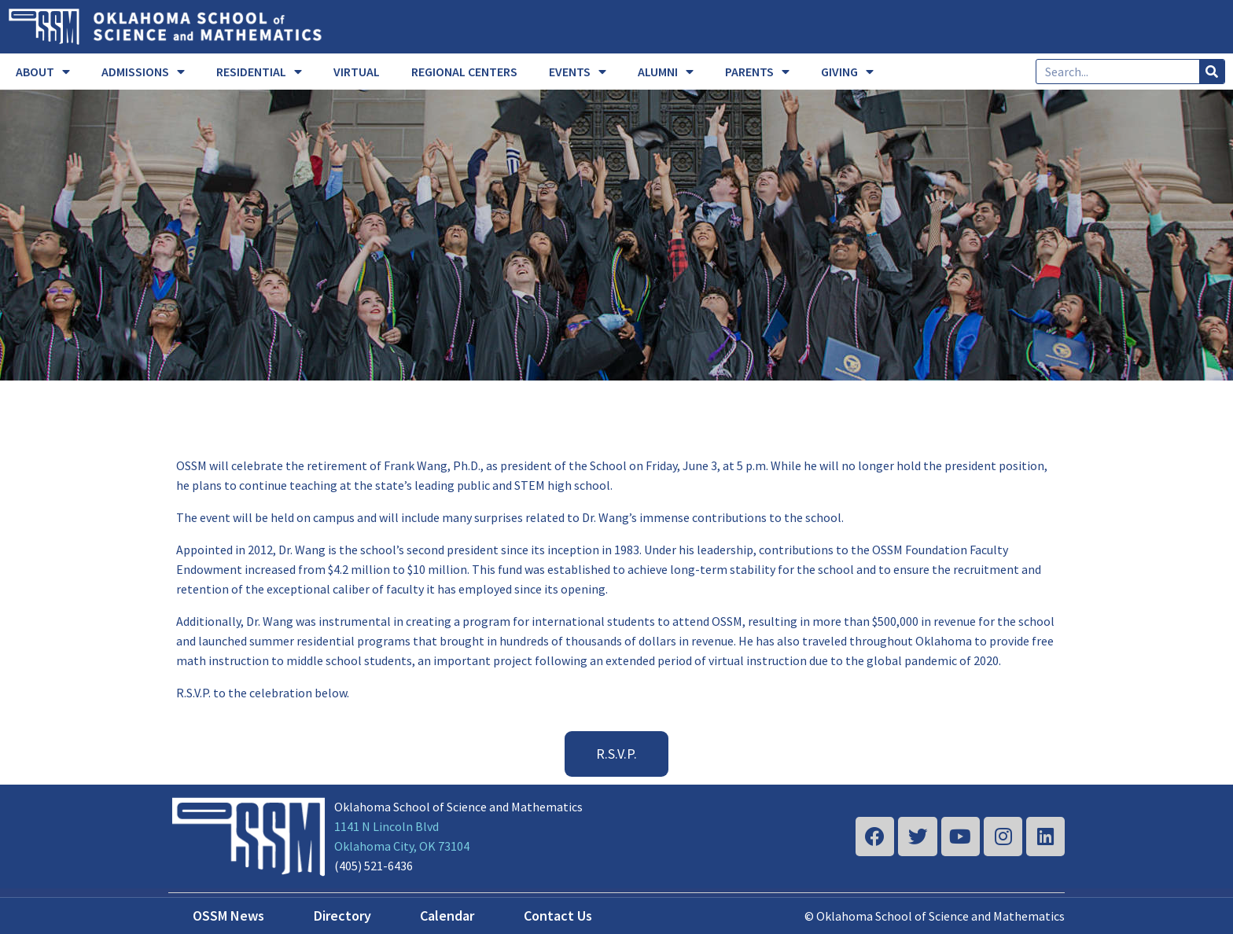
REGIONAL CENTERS (464, 71)
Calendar (447, 915)
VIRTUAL (356, 71)
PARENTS (757, 71)
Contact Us (558, 915)
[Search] (1211, 71)
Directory (342, 915)
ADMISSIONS (143, 71)
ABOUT (43, 71)
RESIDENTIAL (259, 71)
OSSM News (228, 915)
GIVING (847, 71)
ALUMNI (666, 71)
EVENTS (577, 71)
